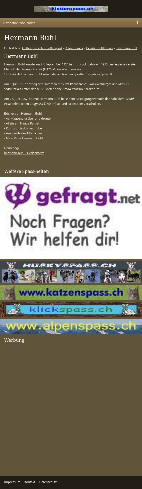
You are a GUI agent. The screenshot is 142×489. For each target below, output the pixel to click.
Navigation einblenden (19, 23)
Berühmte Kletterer (99, 48)
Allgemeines (74, 48)
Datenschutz (48, 482)
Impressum (12, 482)
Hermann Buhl (126, 48)
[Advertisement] (20, 407)
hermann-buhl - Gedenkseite (24, 153)
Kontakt (29, 482)
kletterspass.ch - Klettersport (42, 48)
